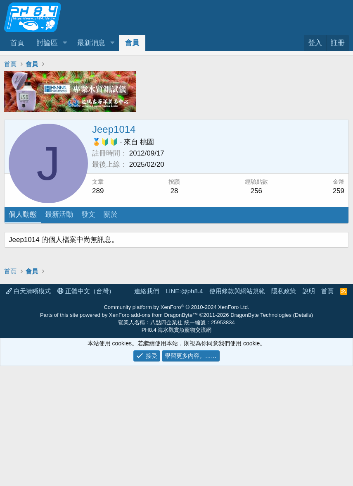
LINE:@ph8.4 (184, 410)
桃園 (147, 142)
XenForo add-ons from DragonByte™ (153, 435)
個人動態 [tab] (23, 214)
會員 (132, 43)
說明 (309, 410)
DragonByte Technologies (260, 435)
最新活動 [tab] (59, 214)
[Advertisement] (176, 290)
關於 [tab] (111, 214)
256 (256, 191)
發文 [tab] (88, 214)
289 (98, 191)
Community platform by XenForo (176, 427)
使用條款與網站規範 (237, 410)
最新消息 (91, 43)
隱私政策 (283, 410)
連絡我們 (146, 410)
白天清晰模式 (28, 410)
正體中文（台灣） (86, 410)
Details (303, 435)
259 (338, 191)
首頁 (17, 43)
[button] (65, 43)
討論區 (47, 43)
